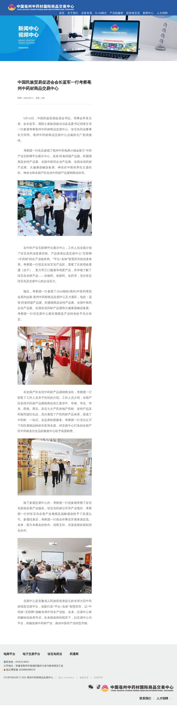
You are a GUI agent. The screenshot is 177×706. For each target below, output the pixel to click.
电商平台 (9, 670)
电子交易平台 (31, 670)
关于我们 (72, 13)
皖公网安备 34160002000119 (19, 686)
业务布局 (86, 13)
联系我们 (145, 682)
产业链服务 (116, 13)
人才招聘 (162, 13)
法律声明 (8, 698)
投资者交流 (133, 13)
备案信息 (86, 694)
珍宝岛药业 (55, 670)
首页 (61, 13)
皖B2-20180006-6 (67, 694)
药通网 (75, 670)
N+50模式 (101, 13)
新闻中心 (148, 13)
